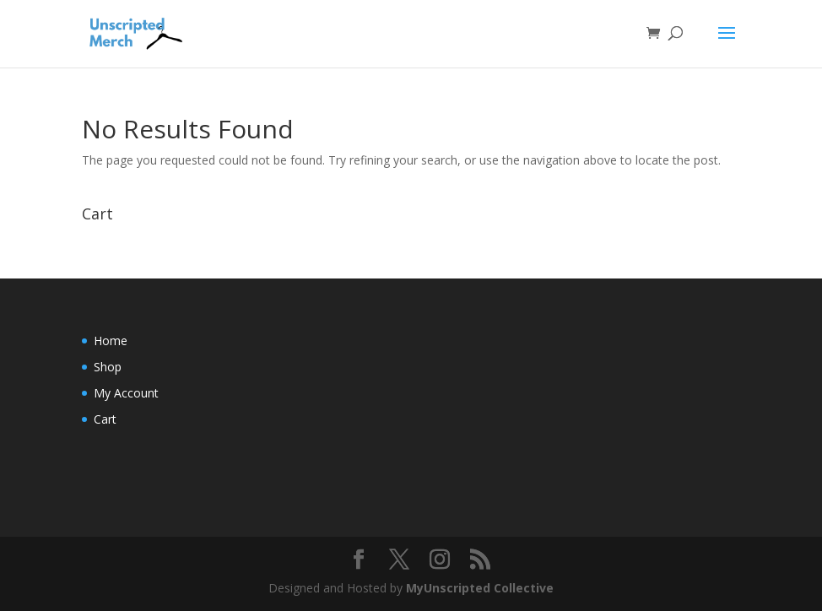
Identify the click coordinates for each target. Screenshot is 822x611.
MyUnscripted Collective (480, 588)
